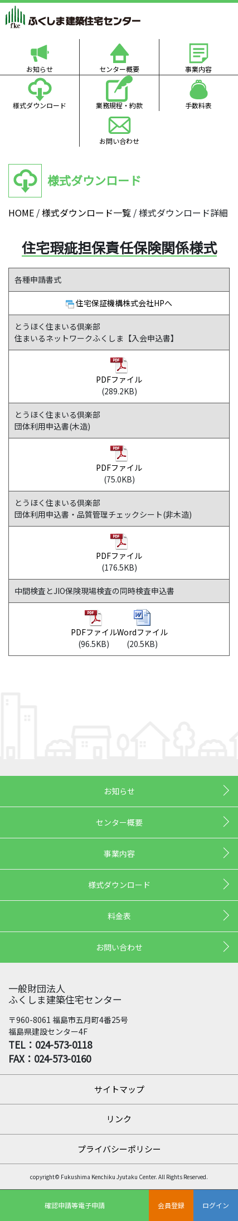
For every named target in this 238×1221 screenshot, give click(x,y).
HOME (21, 212)
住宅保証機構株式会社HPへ (124, 302)
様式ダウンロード (39, 105)
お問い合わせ (119, 141)
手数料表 (198, 105)
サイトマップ (119, 1089)
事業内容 (198, 69)
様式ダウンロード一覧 (86, 212)
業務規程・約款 (119, 105)
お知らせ (39, 69)
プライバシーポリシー (119, 1149)
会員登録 (171, 1205)
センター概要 (119, 69)
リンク (119, 1119)
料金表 (119, 915)
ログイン (215, 1205)
